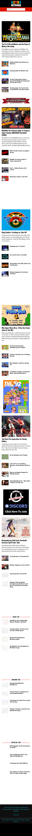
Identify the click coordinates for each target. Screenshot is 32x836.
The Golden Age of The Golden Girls (19, 556)
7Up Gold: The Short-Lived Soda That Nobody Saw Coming (20, 709)
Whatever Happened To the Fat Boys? (20, 564)
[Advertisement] (17, 16)
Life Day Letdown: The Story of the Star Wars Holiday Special (19, 629)
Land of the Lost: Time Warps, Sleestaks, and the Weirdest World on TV (20, 464)
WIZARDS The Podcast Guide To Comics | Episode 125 (18, 160)
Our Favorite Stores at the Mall (18, 255)
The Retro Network (6, 808)
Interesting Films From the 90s (18, 573)
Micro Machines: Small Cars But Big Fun (19, 363)
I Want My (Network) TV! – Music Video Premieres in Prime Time (20, 481)
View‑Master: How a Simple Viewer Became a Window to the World (18, 620)
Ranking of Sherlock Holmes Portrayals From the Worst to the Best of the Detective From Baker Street (19, 584)
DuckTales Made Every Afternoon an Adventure (19, 62)
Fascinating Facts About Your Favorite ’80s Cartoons (20, 700)
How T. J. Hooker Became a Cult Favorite (18, 168)
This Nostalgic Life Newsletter (19, 808)
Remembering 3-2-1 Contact (17, 246)
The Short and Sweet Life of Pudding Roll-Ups (20, 355)
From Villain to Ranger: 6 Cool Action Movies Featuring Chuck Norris (20, 372)
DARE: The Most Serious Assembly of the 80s (19, 151)
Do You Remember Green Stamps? (19, 454)
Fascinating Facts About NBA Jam (19, 762)
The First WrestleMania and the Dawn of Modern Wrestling (16, 45)
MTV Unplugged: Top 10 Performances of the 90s (20, 746)
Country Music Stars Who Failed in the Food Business (20, 264)
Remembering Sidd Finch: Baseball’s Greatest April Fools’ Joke (14, 540)
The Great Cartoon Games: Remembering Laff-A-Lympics (17, 346)
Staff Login (16, 814)
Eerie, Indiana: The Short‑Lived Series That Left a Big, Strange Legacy (20, 771)
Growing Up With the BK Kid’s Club (19, 71)
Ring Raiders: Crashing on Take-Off (14, 232)
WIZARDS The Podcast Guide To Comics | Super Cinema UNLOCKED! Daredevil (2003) (16, 132)
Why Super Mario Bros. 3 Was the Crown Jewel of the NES (16, 329)
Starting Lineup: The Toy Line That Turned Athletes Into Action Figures (19, 88)
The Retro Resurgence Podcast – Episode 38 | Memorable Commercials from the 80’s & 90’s (20, 80)
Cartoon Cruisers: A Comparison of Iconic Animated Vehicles (19, 692)
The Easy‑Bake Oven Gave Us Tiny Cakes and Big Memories (18, 754)
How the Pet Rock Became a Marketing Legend (17, 637)
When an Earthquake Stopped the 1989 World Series (19, 472)
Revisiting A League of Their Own (18, 177)
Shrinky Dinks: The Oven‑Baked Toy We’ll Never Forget (19, 646)
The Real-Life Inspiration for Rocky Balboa (14, 439)
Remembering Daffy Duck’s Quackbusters (17, 683)
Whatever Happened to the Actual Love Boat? (19, 272)
